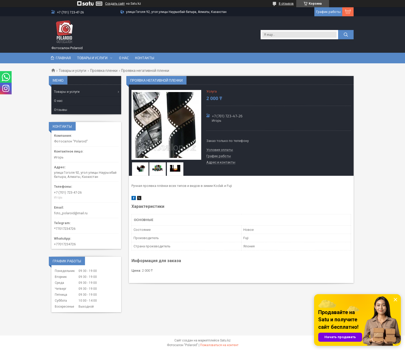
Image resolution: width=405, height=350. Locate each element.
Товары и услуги (92, 58)
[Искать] (346, 34)
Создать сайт (115, 3)
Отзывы (60, 110)
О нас (124, 58)
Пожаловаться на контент (219, 345)
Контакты (144, 58)
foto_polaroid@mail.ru (71, 213)
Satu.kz (225, 340)
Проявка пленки (104, 71)
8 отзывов (286, 3)
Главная (63, 58)
